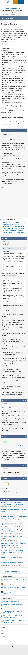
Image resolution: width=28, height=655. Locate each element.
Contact (3, 627)
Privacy (3, 636)
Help (2, 639)
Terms (2, 633)
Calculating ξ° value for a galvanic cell (11, 557)
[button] (24, 131)
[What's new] (25, 2)
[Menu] (3, 2)
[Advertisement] (14, 202)
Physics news (4, 219)
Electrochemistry (5, 14)
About (2, 630)
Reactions (13, 14)
